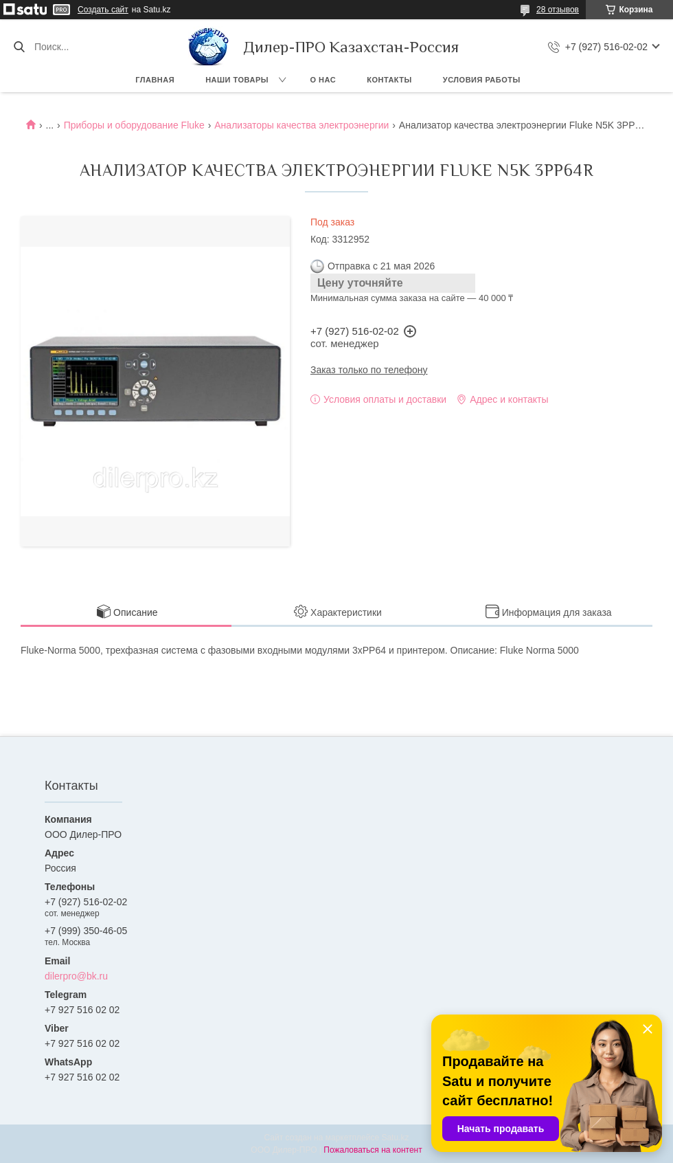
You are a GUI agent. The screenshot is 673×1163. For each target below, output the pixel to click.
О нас (323, 80)
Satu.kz (395, 1137)
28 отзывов (557, 9)
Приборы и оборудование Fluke (134, 125)
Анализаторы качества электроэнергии (301, 125)
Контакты (389, 80)
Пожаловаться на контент (372, 1150)
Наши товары (237, 80)
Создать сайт (103, 9)
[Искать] (18, 46)
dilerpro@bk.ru (76, 976)
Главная (154, 80)
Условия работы (482, 80)
